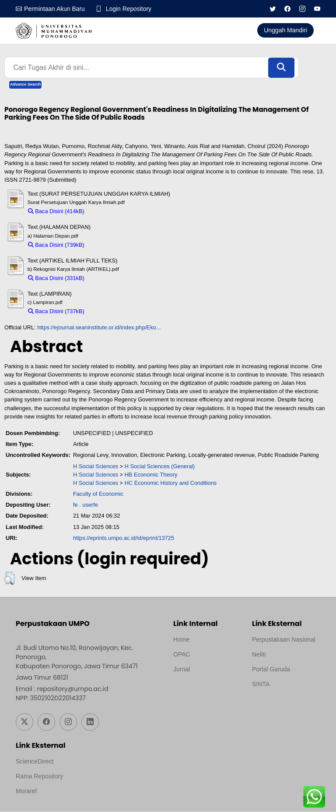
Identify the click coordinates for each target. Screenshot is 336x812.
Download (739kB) (111, 245)
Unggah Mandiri (285, 30)
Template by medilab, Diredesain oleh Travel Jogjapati (203, 690)
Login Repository (129, 8)
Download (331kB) (111, 278)
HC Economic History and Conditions (171, 483)
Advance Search (25, 85)
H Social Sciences (95, 466)
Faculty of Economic (98, 494)
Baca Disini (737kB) (56, 311)
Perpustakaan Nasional (283, 640)
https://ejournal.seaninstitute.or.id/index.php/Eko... (99, 327)
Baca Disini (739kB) (56, 245)
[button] (9, 578)
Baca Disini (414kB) (56, 211)
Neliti (259, 655)
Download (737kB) (111, 311)
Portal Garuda (271, 670)
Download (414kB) (111, 211)
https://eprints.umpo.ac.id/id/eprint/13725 (123, 538)
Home (181, 640)
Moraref (26, 791)
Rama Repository (39, 777)
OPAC (181, 655)
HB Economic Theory (151, 475)
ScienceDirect (34, 762)
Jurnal (181, 670)
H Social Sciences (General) (160, 466)
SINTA (261, 684)
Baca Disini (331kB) (56, 278)
